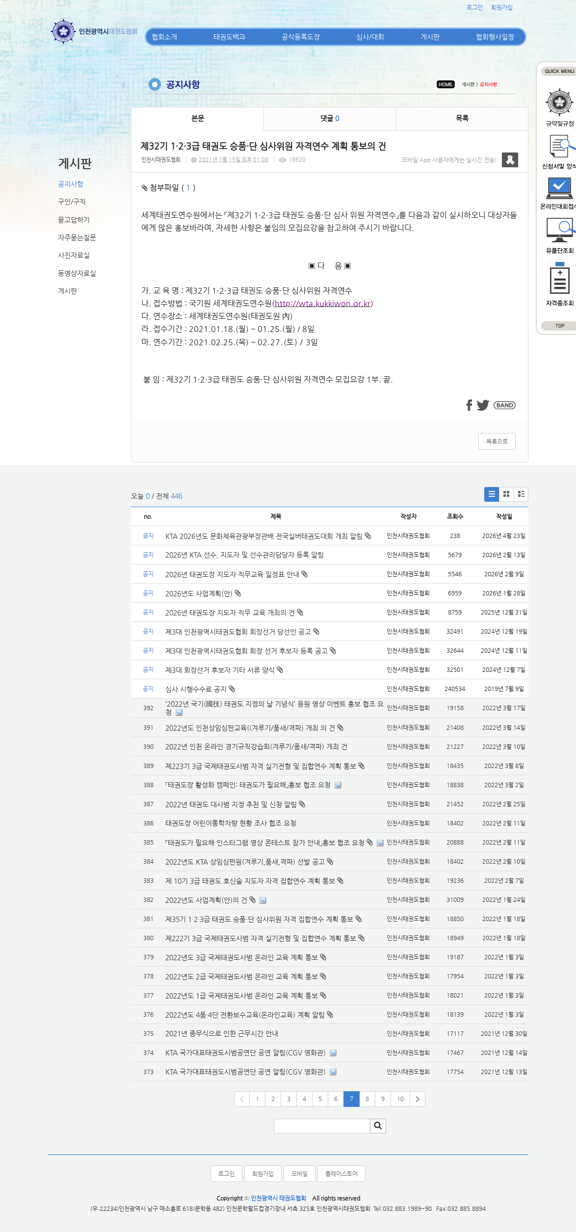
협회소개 (164, 37)
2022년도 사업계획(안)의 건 (206, 900)
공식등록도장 (301, 37)
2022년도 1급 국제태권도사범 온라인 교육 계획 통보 (241, 996)
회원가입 (502, 7)
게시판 (430, 37)
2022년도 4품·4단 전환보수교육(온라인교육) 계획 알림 (245, 1015)
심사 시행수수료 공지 (200, 689)
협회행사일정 (495, 37)
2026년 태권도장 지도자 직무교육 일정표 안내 (236, 574)
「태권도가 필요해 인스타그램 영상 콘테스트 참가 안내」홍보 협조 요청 (265, 843)
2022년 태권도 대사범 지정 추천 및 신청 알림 (231, 804)
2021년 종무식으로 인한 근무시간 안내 (221, 1033)
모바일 (299, 1173)
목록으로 (497, 441)
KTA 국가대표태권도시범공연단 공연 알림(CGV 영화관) (245, 1052)
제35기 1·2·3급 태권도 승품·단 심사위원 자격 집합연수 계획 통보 (259, 919)
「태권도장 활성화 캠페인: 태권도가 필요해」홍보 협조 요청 (248, 785)
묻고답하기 (74, 220)
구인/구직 (72, 201)
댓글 (329, 118)
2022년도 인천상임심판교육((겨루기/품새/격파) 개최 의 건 (250, 728)
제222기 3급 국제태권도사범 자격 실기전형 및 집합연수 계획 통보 (260, 938)
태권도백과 (229, 37)
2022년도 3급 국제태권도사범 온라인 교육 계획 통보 (241, 957)
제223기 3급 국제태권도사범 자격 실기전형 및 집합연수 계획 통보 (260, 766)
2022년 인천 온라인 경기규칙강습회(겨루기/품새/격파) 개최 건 (256, 746)
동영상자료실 (77, 273)
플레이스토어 (341, 1173)
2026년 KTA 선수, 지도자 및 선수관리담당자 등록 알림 (244, 555)
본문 (197, 118)
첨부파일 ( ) (169, 187)
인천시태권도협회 (161, 159)
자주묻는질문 (77, 237)
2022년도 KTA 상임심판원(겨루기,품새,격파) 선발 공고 (245, 862)
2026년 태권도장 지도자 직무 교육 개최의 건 (234, 612)
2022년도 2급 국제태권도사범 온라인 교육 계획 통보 (241, 976)
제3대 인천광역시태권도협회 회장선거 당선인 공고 (242, 632)
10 (400, 1098)
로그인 (475, 7)
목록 (462, 118)
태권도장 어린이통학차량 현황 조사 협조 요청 (230, 823)
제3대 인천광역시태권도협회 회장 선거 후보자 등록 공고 (250, 651)
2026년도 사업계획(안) (203, 593)
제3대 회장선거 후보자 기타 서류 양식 (224, 670)
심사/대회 (370, 37)
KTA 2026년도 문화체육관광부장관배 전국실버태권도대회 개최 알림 (268, 536)
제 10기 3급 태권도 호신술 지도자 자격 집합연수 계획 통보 (250, 881)
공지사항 (70, 184)
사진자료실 (74, 255)
